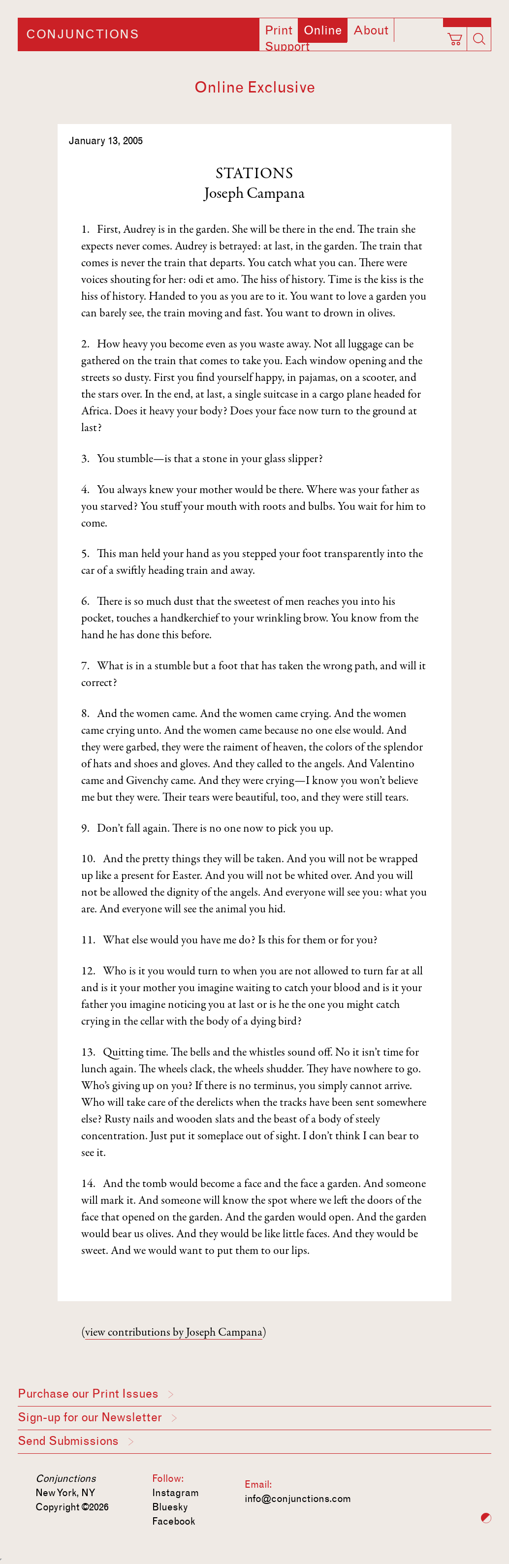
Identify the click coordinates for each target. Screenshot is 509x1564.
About (370, 30)
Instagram (175, 1493)
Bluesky (170, 1507)
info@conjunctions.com (298, 1498)
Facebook (173, 1521)
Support (287, 47)
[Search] (479, 39)
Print (278, 30)
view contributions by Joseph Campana (173, 1333)
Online (323, 30)
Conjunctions (82, 34)
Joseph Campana (254, 194)
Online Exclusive (254, 87)
